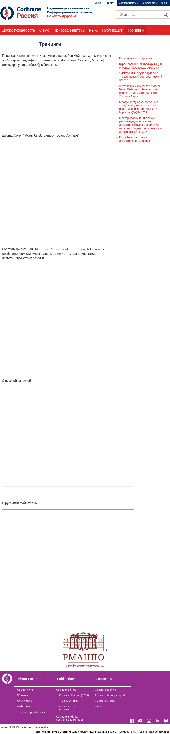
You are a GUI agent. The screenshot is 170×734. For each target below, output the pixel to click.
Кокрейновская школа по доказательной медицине (135, 139)
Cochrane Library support (110, 695)
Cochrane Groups (105, 700)
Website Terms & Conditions (56, 731)
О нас (44, 30)
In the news (24, 706)
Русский (97, 2)
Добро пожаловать (18, 30)
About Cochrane (30, 678)
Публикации (112, 30)
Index (37, 731)
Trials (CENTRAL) (68, 700)
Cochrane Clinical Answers (69, 708)
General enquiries (105, 689)
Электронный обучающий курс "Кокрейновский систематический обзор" (140, 76)
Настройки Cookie (159, 731)
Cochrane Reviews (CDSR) (74, 695)
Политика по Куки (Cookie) (132, 731)
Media (98, 706)
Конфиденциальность (103, 731)
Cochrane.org (148, 2)
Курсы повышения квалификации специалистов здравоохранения (140, 65)
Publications (66, 678)
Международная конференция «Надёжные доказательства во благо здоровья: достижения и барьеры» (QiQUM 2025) (138, 107)
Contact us (104, 678)
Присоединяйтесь (69, 30)
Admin (164, 2)
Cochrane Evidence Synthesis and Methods (69, 718)
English (110, 2)
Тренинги (136, 30)
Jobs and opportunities (31, 712)
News (93, 30)
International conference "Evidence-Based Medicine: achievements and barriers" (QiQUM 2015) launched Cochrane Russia (140, 91)
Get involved (24, 700)
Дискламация (80, 731)
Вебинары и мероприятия (135, 58)
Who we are (24, 695)
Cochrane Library (127, 2)
